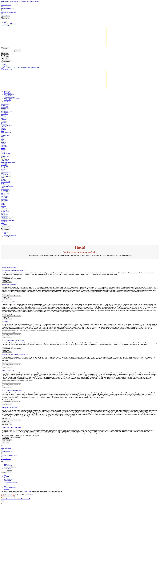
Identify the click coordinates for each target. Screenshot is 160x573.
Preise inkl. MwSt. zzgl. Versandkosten (12, 278)
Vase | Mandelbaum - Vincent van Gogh (12, 390)
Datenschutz (7, 477)
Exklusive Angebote (6, 5)
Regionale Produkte (6, 15)
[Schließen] (1, 503)
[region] (80, 355)
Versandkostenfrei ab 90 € (7, 8)
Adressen (18, 67)
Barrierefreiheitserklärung (10, 482)
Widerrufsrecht (7, 480)
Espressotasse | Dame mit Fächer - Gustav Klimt (14, 270)
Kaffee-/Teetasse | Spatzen (8, 370)
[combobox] (8, 51)
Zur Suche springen (19, 1)
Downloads (30, 67)
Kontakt (6, 21)
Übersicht (3, 67)
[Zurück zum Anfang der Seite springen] (2, 501)
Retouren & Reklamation (10, 24)
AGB (5, 475)
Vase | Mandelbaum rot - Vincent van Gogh (13, 340)
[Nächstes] (7, 442)
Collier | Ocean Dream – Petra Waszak (11, 427)
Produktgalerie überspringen (9, 267)
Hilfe (5, 22)
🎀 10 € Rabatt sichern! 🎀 (7, 495)
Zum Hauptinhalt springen (7, 1)
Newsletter (6, 464)
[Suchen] (16, 50)
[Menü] (5, 48)
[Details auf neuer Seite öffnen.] (80, 498)
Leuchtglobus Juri (6, 321)
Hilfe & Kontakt (8, 465)
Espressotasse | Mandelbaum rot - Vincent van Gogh (15, 354)
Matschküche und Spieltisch (9, 284)
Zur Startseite (80, 258)
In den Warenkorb (7, 281)
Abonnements (36, 67)
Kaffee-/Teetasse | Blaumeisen (9, 407)
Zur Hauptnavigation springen (31, 1)
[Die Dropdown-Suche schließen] (19, 50)
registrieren (6, 65)
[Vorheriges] (3, 442)
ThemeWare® (29, 494)
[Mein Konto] (5, 58)
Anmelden (3, 64)
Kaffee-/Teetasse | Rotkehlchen (10, 301)
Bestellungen (24, 67)
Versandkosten (7, 468)
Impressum (6, 25)
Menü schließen (6, 61)
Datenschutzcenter (8, 479)
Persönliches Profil (11, 67)
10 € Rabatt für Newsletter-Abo (8, 12)
